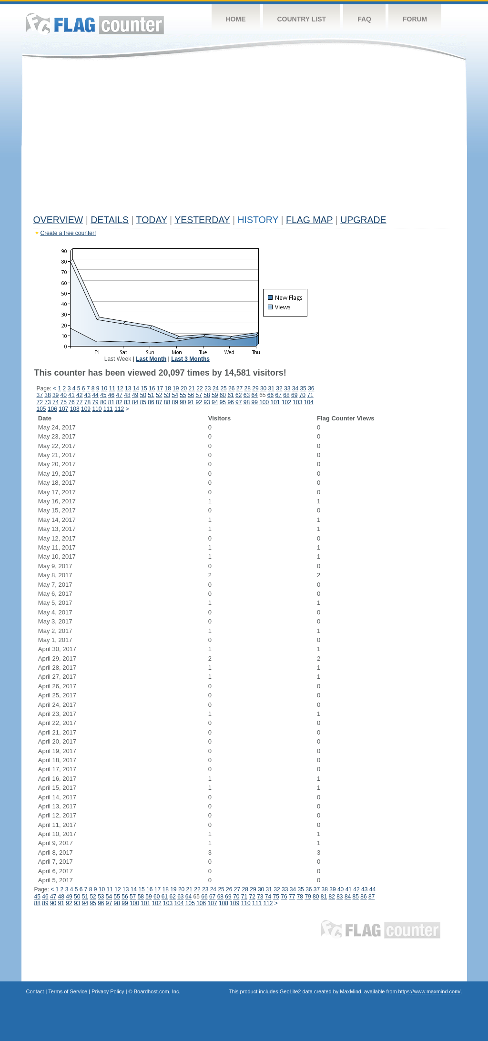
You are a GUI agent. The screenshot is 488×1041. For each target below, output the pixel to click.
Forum (415, 19)
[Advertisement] (244, 139)
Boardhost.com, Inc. (157, 991)
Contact (35, 991)
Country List (301, 19)
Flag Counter (95, 23)
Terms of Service (67, 991)
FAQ (364, 19)
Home (236, 19)
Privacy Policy (108, 991)
